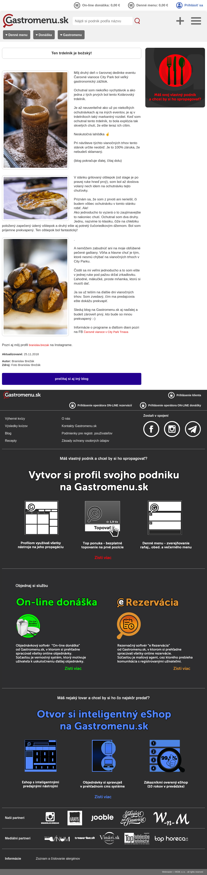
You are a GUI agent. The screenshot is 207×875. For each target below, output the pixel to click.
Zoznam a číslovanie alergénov (58, 858)
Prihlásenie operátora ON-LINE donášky (174, 405)
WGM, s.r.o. (180, 872)
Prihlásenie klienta (189, 395)
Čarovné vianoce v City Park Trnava (106, 332)
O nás (66, 418)
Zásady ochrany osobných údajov (85, 440)
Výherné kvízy (15, 418)
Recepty (11, 440)
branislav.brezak (39, 345)
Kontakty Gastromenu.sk (79, 426)
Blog (8, 433)
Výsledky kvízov (16, 426)
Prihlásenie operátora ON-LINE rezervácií (105, 405)
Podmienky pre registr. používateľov (87, 433)
